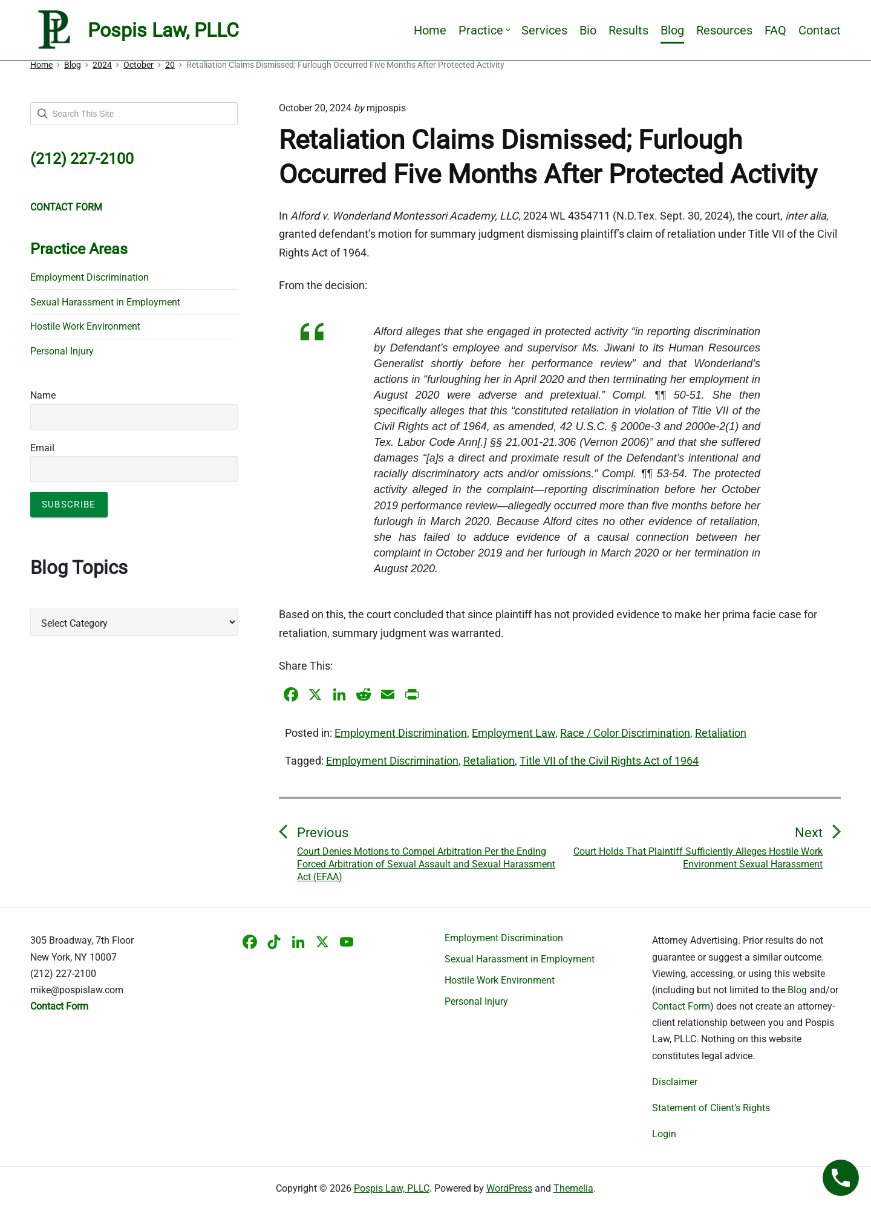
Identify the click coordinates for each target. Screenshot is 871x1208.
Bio (587, 30)
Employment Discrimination (400, 732)
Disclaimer (674, 1082)
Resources (724, 30)
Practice (483, 30)
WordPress (509, 1188)
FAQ (775, 30)
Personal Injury (62, 351)
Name (43, 395)
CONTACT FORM (66, 207)
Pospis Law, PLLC (391, 1188)
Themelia (573, 1188)
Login (664, 1134)
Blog (672, 30)
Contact (819, 30)
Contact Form (681, 1006)
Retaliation (720, 732)
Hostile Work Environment (85, 326)
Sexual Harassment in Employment (105, 302)
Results (628, 30)
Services (544, 30)
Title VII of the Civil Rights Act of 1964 (609, 760)
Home (430, 30)
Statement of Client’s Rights (711, 1108)
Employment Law (513, 732)
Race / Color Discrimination (625, 732)
